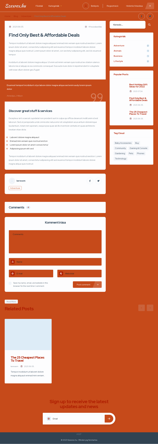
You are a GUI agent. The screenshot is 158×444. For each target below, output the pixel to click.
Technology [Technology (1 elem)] (120, 158)
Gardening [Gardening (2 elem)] (120, 153)
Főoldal (39, 6)
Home (7, 16)
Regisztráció (112, 6)
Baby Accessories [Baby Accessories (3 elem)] (123, 143)
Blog (16, 16)
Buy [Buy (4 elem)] (137, 143)
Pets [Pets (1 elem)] (131, 153)
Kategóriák (55, 6)
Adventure (26, 16)
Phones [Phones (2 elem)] (140, 153)
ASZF (79, 434)
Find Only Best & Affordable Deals (138, 99)
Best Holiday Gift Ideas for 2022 (138, 86)
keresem (21, 181)
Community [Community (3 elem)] (120, 148)
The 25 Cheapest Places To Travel (138, 113)
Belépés (95, 6)
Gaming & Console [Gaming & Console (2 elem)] (138, 148)
